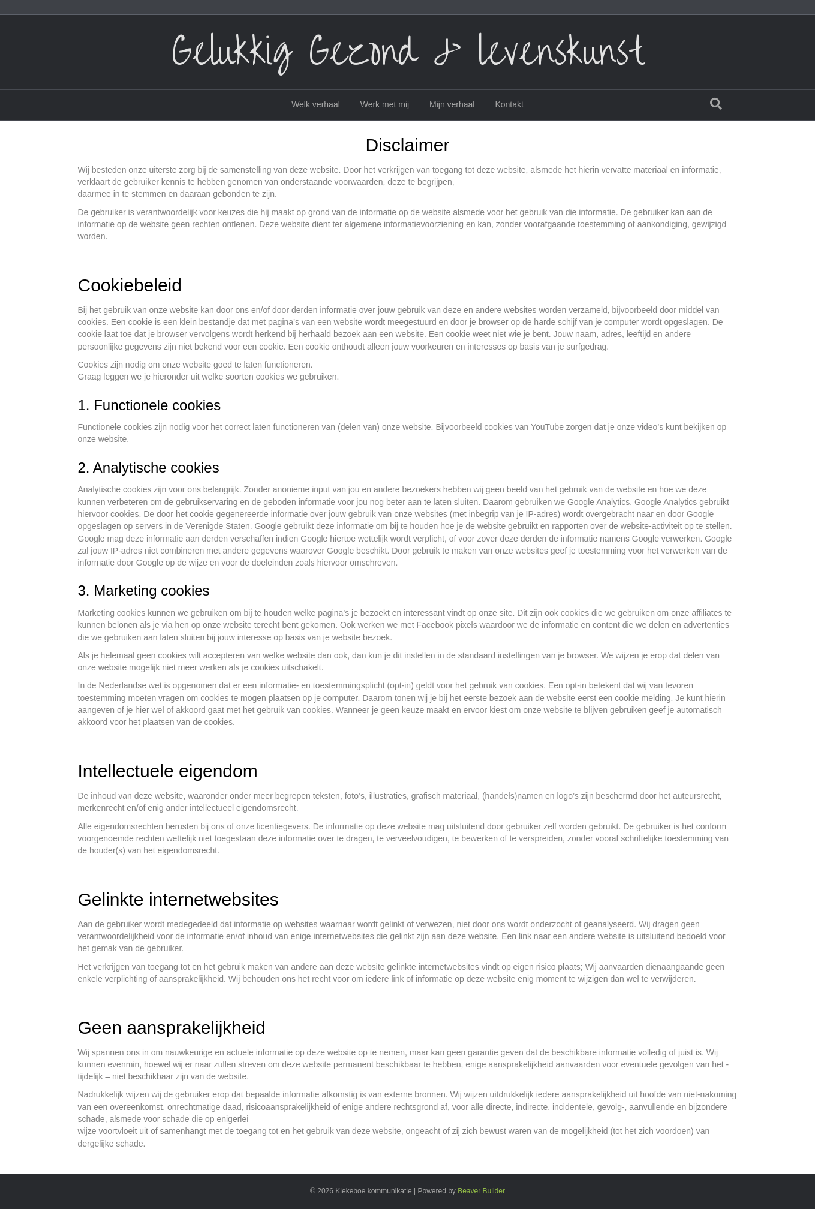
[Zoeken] (716, 104)
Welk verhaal (315, 104)
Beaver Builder (481, 1191)
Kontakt (509, 104)
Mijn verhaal (451, 104)
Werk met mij (384, 104)
